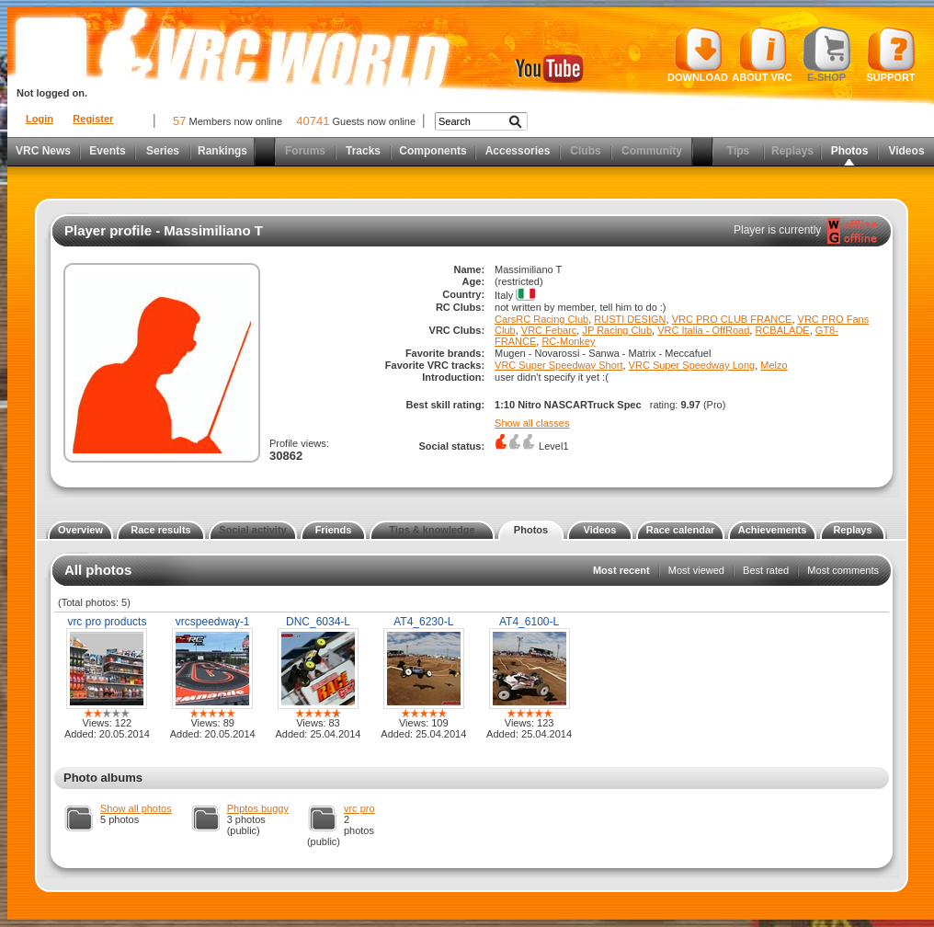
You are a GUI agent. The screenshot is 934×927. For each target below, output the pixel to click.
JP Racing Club (617, 330)
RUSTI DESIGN (630, 319)
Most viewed (696, 570)
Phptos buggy (258, 808)
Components (432, 150)
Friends (333, 529)
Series (162, 150)
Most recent (621, 570)
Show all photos (136, 808)
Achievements (772, 529)
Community (651, 150)
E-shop (827, 54)
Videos (906, 150)
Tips (738, 150)
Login (39, 118)
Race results (160, 529)
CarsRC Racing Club (541, 319)
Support (891, 54)
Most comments (843, 570)
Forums (305, 150)
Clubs (585, 150)
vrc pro (359, 808)
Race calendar (680, 529)
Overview (80, 529)
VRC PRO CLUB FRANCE (732, 319)
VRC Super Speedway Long (692, 365)
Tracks (363, 150)
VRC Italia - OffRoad (703, 330)
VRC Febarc (549, 330)
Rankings (222, 150)
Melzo (773, 365)
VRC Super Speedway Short (558, 365)
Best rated (766, 570)
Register (93, 118)
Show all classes (532, 423)
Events (107, 150)
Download (697, 54)
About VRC (762, 54)
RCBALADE (782, 330)
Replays (792, 150)
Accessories (518, 150)
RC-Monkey (568, 341)
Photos (850, 150)
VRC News (43, 150)
